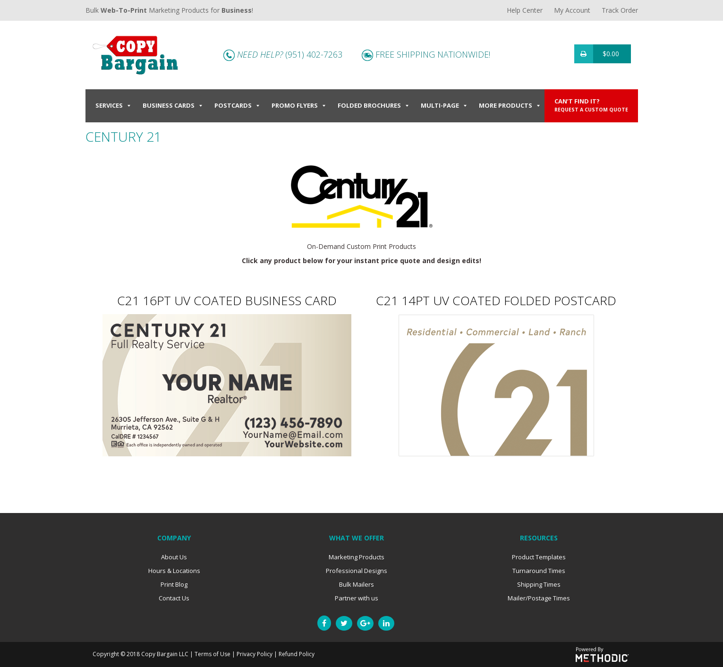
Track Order (620, 10)
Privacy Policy (254, 654)
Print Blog (174, 584)
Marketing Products (356, 557)
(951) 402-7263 (313, 54)
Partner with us (356, 598)
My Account (572, 10)
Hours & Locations (174, 570)
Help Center (525, 10)
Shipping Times (539, 584)
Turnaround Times (538, 570)
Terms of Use (212, 654)
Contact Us (174, 598)
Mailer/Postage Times (539, 598)
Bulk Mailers (356, 584)
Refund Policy (297, 654)
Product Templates (539, 557)
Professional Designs (356, 570)
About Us (174, 557)
